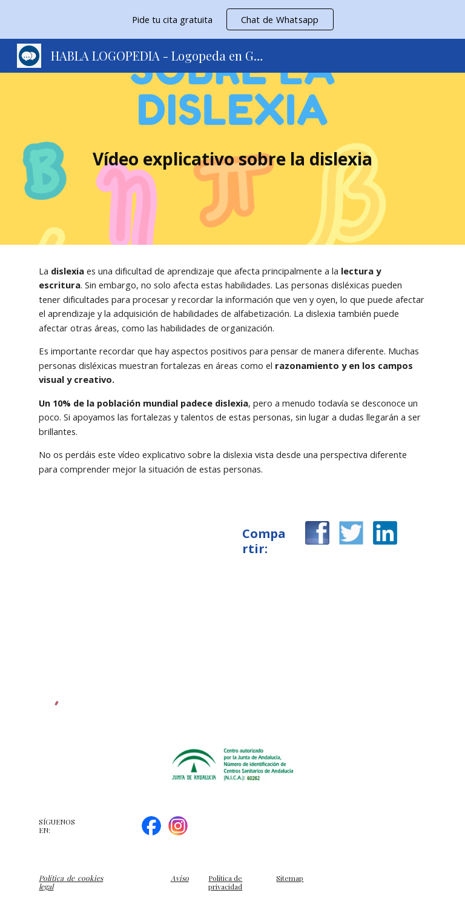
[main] (232, 159)
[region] (232, 19)
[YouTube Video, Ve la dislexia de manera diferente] (130, 595)
